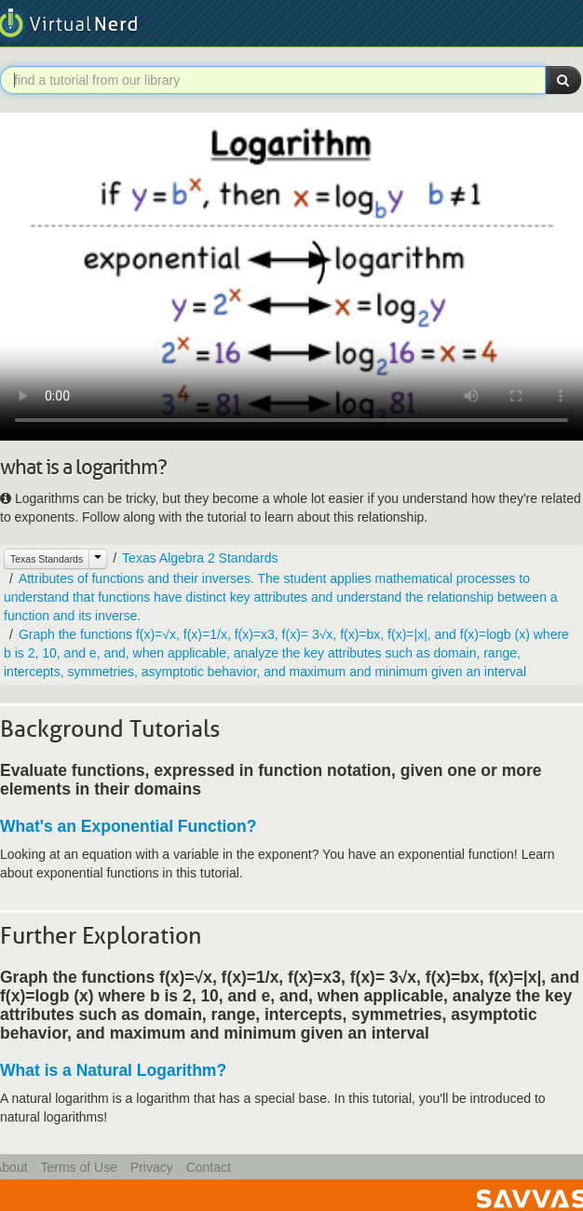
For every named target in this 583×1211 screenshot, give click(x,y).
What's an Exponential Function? (128, 826)
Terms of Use (78, 1167)
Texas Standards (46, 559)
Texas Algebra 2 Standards (200, 558)
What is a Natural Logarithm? (113, 1070)
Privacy (151, 1167)
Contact (208, 1167)
